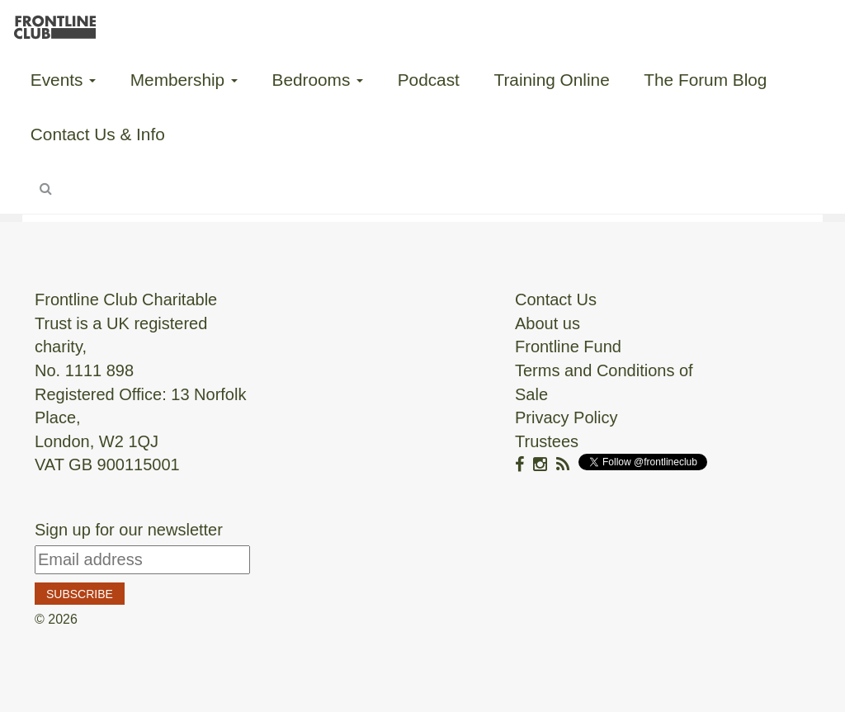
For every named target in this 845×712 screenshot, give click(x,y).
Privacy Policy (566, 417)
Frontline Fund (568, 346)
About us (547, 323)
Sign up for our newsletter (129, 530)
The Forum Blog (705, 79)
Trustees (546, 441)
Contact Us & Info (98, 134)
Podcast (429, 79)
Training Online (551, 79)
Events (63, 79)
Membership (184, 79)
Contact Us (556, 299)
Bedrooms (318, 79)
